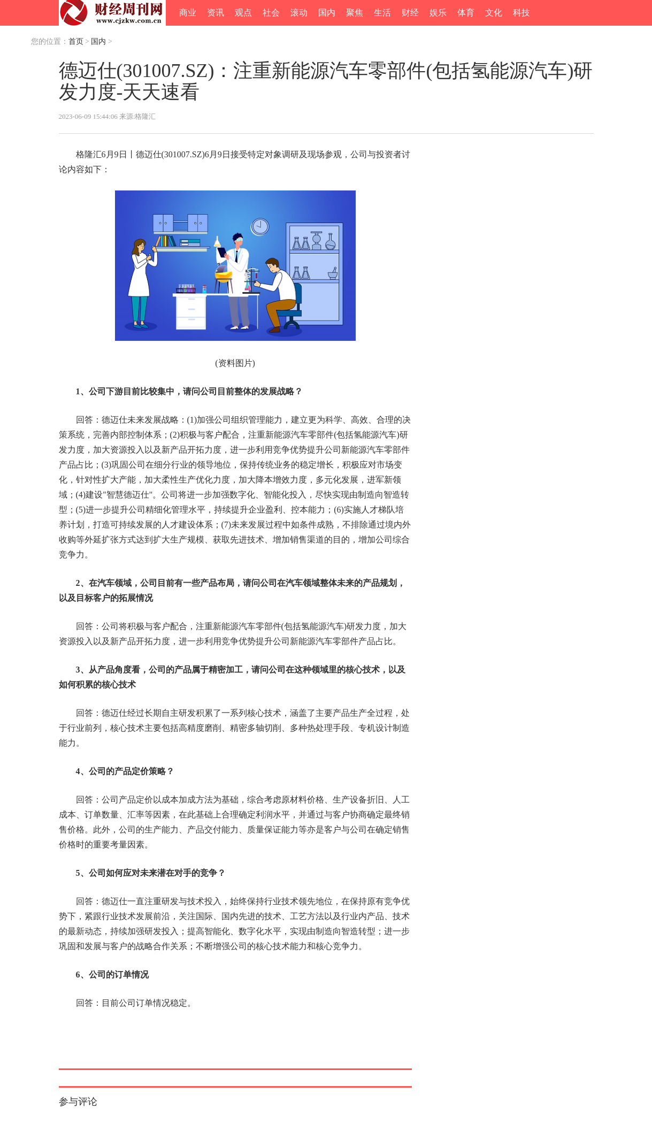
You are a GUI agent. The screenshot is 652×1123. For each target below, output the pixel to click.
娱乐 (438, 12)
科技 (521, 12)
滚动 (299, 12)
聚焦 (354, 12)
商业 (187, 12)
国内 (326, 12)
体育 (465, 12)
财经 (410, 12)
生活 (382, 12)
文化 (493, 12)
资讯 (215, 12)
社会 (271, 12)
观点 (243, 12)
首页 (75, 41)
